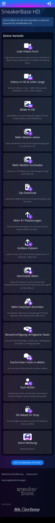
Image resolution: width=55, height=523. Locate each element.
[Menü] (4, 4)
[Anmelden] (48, 3)
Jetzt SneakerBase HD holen (27, 462)
